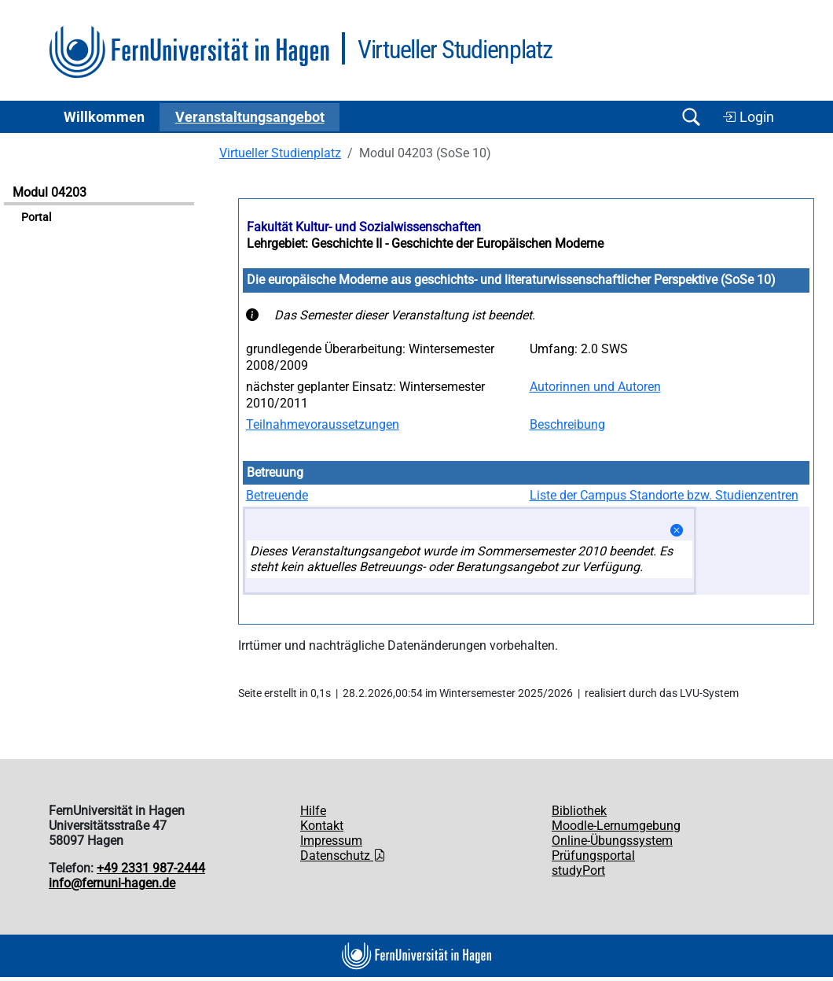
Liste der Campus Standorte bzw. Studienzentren (664, 495)
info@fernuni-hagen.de (112, 883)
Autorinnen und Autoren (595, 386)
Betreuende (277, 495)
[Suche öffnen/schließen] (691, 117)
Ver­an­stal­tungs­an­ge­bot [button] (250, 117)
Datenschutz (343, 855)
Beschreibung (567, 424)
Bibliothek (579, 810)
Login (748, 117)
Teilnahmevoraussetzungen (322, 424)
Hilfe (313, 810)
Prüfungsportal (593, 855)
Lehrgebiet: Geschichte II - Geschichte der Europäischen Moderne (425, 243)
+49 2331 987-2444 (151, 868)
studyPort (578, 870)
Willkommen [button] (104, 117)
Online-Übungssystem (612, 840)
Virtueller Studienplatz (280, 153)
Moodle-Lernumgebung (616, 825)
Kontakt (321, 825)
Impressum (331, 840)
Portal (36, 217)
